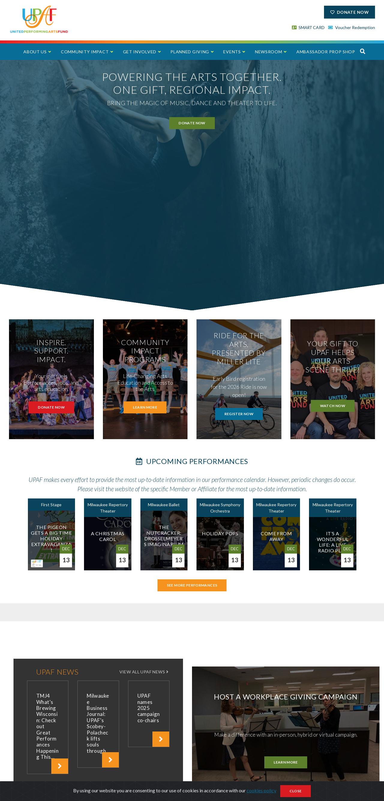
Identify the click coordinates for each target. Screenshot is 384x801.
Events (232, 51)
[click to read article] (59, 766)
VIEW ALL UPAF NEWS (144, 671)
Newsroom (268, 51)
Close (296, 791)
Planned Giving (189, 51)
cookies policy (261, 790)
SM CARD (308, 27)
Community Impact (85, 51)
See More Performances (192, 585)
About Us (35, 51)
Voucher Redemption (351, 27)
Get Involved (139, 51)
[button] (362, 51)
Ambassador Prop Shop (325, 51)
